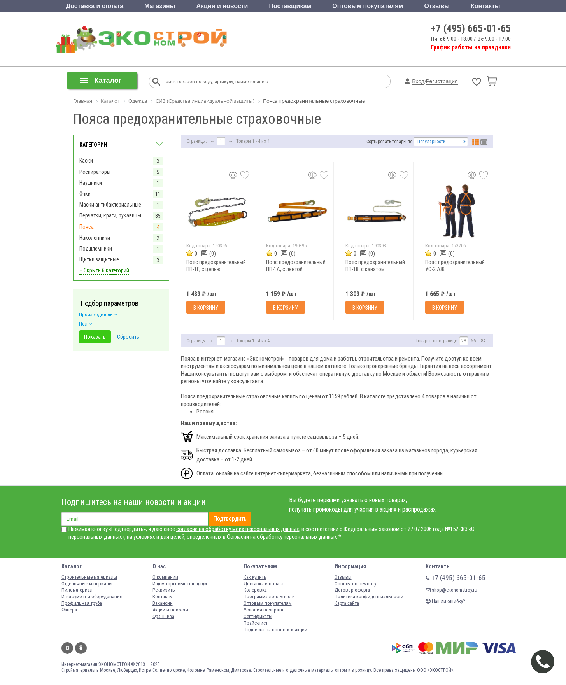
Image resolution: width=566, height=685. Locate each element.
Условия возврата (263, 610)
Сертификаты (258, 616)
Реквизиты (164, 590)
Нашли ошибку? (445, 601)
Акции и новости (222, 6)
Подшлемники (95, 248)
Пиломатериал (77, 590)
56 (473, 340)
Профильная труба (81, 603)
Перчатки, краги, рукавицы (110, 215)
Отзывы (437, 6)
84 (483, 340)
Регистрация (442, 81)
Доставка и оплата (95, 6)
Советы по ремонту (355, 584)
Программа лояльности (269, 596)
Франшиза (163, 616)
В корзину (205, 308)
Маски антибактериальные (110, 204)
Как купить (255, 577)
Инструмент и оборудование (91, 596)
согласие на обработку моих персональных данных (237, 529)
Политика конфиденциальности (369, 596)
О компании (165, 577)
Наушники (90, 183)
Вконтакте (67, 648)
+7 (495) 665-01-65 (471, 28)
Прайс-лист (256, 623)
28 (463, 340)
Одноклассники (81, 648)
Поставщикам (290, 6)
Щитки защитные (99, 259)
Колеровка (255, 590)
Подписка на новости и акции (275, 629)
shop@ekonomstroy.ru (451, 590)
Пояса (86, 227)
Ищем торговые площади (179, 584)
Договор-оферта (352, 590)
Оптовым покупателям (367, 6)
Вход (418, 81)
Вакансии (162, 603)
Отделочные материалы (86, 584)
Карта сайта (347, 603)
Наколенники (94, 238)
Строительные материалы (89, 577)
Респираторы (94, 172)
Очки (85, 194)
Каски (86, 161)
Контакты (485, 6)
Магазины (159, 6)
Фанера (69, 610)
